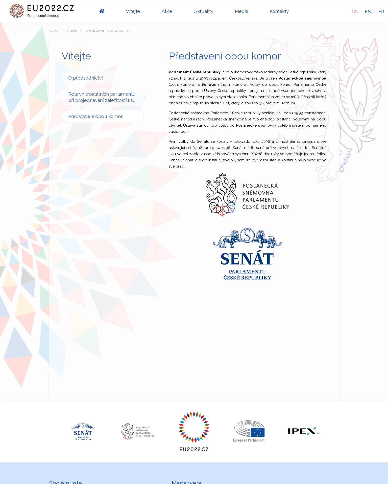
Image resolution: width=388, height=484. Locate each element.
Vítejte (72, 30)
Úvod (53, 30)
